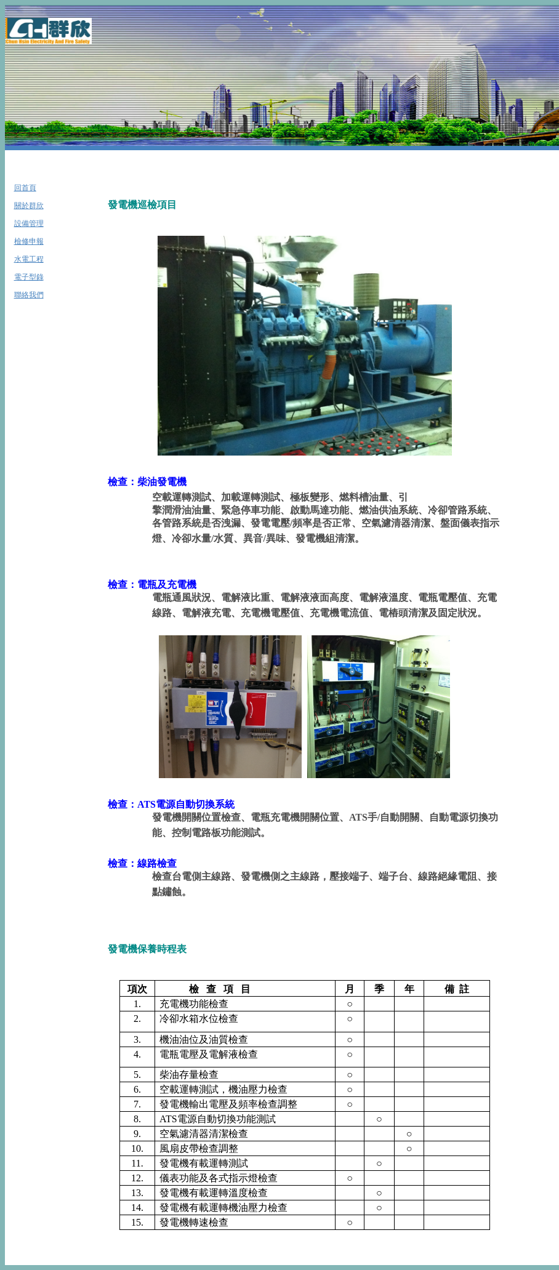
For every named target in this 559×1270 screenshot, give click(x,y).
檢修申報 (29, 241)
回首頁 (25, 187)
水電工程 (29, 259)
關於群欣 (29, 205)
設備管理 (29, 223)
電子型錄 (29, 277)
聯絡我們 (29, 295)
